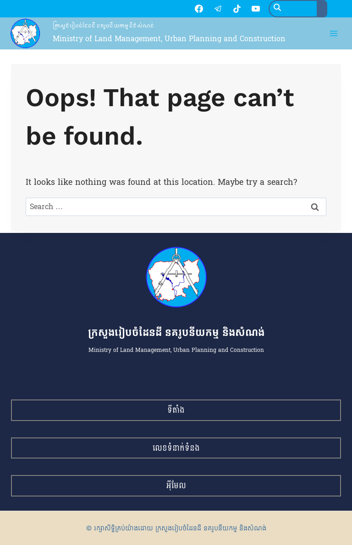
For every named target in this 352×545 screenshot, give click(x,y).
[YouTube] (222, 9)
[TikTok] (204, 9)
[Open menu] (334, 34)
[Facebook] (166, 9)
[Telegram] (184, 9)
